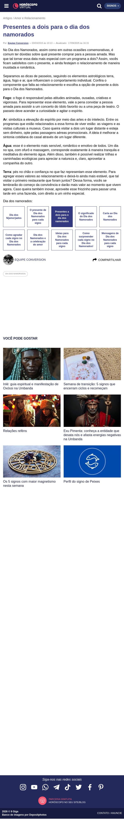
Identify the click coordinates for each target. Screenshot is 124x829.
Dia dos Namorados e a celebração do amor (38, 240)
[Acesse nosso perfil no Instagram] (23, 787)
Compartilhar (106, 259)
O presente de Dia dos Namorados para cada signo (38, 216)
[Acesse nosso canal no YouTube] (34, 787)
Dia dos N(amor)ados (13, 217)
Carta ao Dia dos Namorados (110, 216)
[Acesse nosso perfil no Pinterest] (100, 787)
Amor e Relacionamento (29, 18)
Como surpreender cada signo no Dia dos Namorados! (86, 240)
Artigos (7, 18)
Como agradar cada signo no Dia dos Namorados (14, 240)
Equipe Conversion (18, 43)
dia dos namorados (15, 274)
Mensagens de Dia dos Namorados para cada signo (110, 240)
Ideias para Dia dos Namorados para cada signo (62, 240)
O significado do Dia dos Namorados (86, 216)
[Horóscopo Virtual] (34, 6)
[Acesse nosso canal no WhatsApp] (45, 787)
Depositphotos (38, 814)
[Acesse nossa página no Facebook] (89, 787)
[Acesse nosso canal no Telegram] (56, 787)
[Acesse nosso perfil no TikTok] (67, 787)
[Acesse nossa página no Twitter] (78, 787)
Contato (103, 813)
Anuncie (116, 813)
